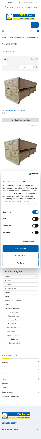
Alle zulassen (20, 248)
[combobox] (20, 25)
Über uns (20, 7)
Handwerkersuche (31, 7)
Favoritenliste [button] (33, 125)
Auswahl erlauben (20, 256)
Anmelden (10, 7)
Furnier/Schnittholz (17, 38)
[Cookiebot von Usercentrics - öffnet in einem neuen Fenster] (29, 174)
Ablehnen (20, 263)
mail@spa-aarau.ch (29, 2)
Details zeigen (28, 241)
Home (4, 38)
